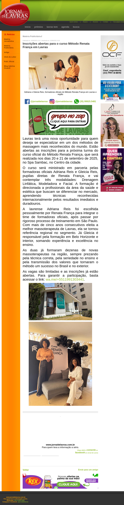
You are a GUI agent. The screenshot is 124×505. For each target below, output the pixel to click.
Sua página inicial (118, 22)
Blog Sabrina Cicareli (9, 67)
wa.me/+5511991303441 (65, 279)
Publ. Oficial (9, 61)
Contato (105, 22)
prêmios (38, 27)
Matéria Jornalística (9, 40)
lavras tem (52, 27)
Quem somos (74, 22)
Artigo (6, 52)
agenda (65, 27)
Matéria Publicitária (8, 47)
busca (76, 27)
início (28, 27)
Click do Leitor (10, 57)
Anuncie (95, 22)
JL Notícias (9, 34)
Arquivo (85, 22)
